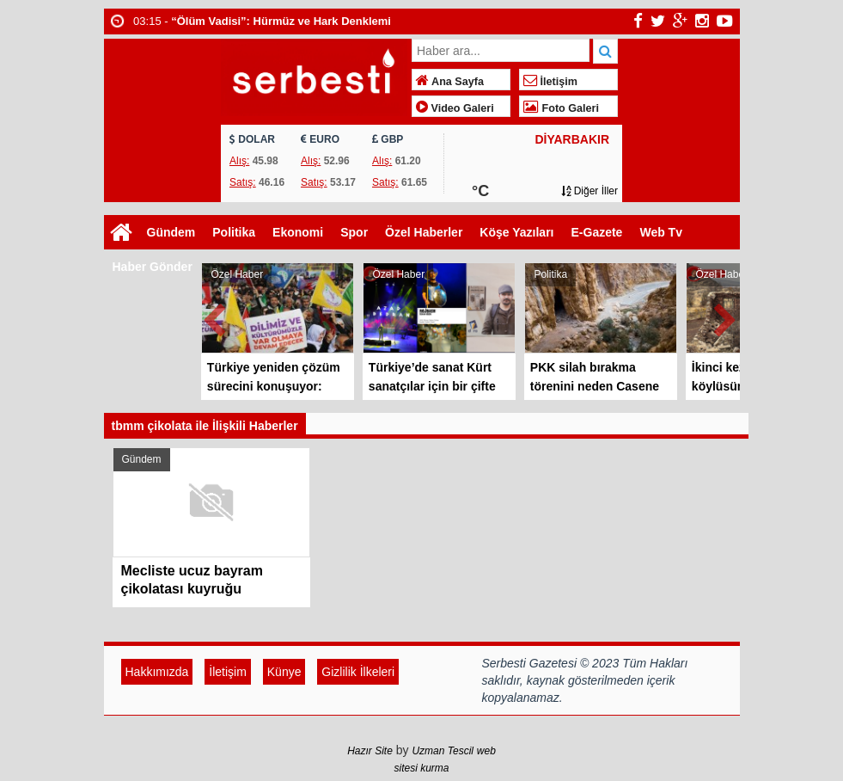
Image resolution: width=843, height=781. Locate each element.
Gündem (171, 232)
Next (726, 317)
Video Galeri (455, 108)
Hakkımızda (157, 672)
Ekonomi (297, 232)
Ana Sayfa (450, 82)
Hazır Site (370, 751)
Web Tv (660, 232)
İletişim (550, 82)
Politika (233, 232)
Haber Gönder (152, 267)
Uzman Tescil (442, 751)
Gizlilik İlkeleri (357, 672)
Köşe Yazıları (516, 232)
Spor (354, 232)
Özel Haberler (423, 232)
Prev (215, 317)
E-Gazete (597, 232)
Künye (284, 672)
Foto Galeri (561, 108)
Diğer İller (589, 191)
